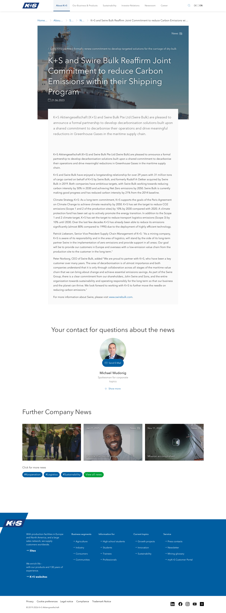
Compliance (82, 601)
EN (201, 5)
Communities (81, 559)
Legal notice (66, 601)
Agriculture (80, 541)
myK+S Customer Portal (179, 559)
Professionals (108, 559)
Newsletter (172, 547)
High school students (112, 541)
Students (106, 547)
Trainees (106, 553)
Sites (31, 550)
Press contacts (173, 541)
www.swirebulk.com (120, 297)
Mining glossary (174, 553)
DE (195, 5)
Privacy (30, 601)
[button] (61, 5)
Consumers (80, 553)
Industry (78, 547)
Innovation (142, 547)
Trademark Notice (101, 601)
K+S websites (36, 576)
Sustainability (143, 553)
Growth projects (145, 541)
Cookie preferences (47, 601)
